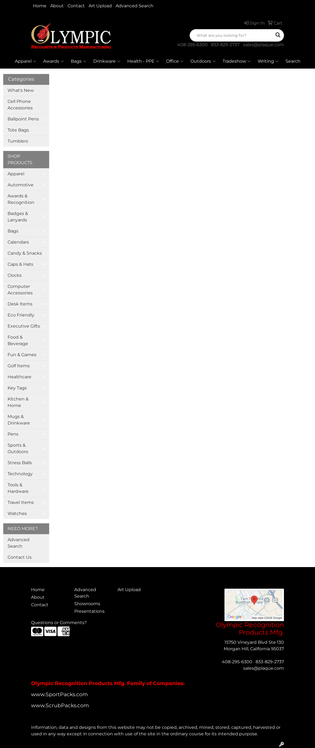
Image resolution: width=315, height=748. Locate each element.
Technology (20, 473)
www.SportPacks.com (59, 694)
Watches (17, 513)
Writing (268, 61)
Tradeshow (237, 61)
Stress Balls (20, 462)
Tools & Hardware (18, 488)
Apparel (25, 61)
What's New (21, 90)
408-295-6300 (192, 44)
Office (174, 61)
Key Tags (17, 387)
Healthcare (19, 376)
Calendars (18, 242)
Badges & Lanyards (18, 217)
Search (293, 61)
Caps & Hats (20, 264)
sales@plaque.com (263, 44)
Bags (78, 61)
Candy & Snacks (25, 253)
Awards (53, 61)
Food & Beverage (18, 340)
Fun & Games (22, 354)
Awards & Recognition (21, 199)
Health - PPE (143, 61)
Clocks (15, 275)
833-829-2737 (225, 44)
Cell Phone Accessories (20, 104)
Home (39, 5)
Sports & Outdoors (18, 448)
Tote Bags (18, 130)
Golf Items (19, 365)
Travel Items (21, 502)
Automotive (20, 184)
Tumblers (18, 141)
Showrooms (87, 603)
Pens (13, 434)
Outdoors (203, 61)
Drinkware (106, 61)
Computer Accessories (20, 289)
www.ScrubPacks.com (60, 705)
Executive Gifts (24, 326)
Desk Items (20, 303)
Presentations (89, 611)
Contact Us (20, 557)
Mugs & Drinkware (19, 420)
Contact (76, 5)
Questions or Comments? (59, 622)
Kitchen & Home (18, 402)
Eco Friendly (21, 315)
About (57, 5)
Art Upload (100, 5)
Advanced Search (134, 5)
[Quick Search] (231, 35)
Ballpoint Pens (23, 119)
